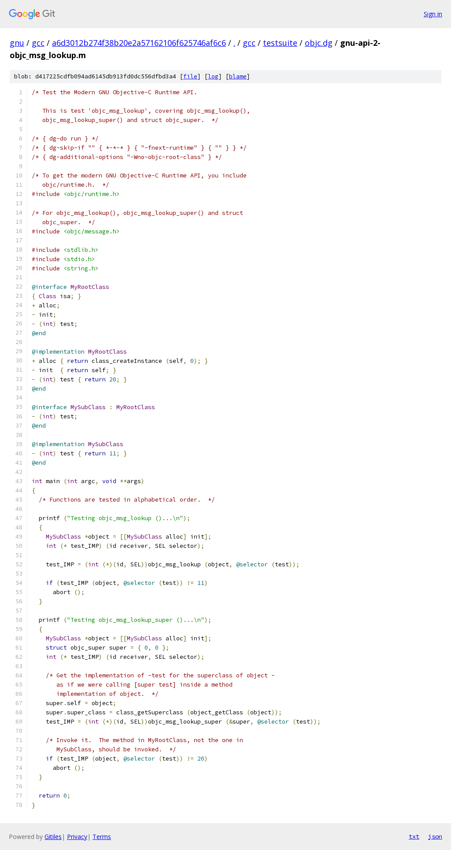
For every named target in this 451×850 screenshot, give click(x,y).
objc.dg (319, 42)
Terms (101, 836)
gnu (17, 42)
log (213, 76)
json (435, 836)
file (190, 76)
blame (238, 76)
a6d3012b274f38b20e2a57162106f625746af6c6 (139, 42)
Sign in (433, 14)
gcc (38, 42)
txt (414, 836)
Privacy (77, 836)
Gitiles (53, 836)
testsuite (280, 42)
